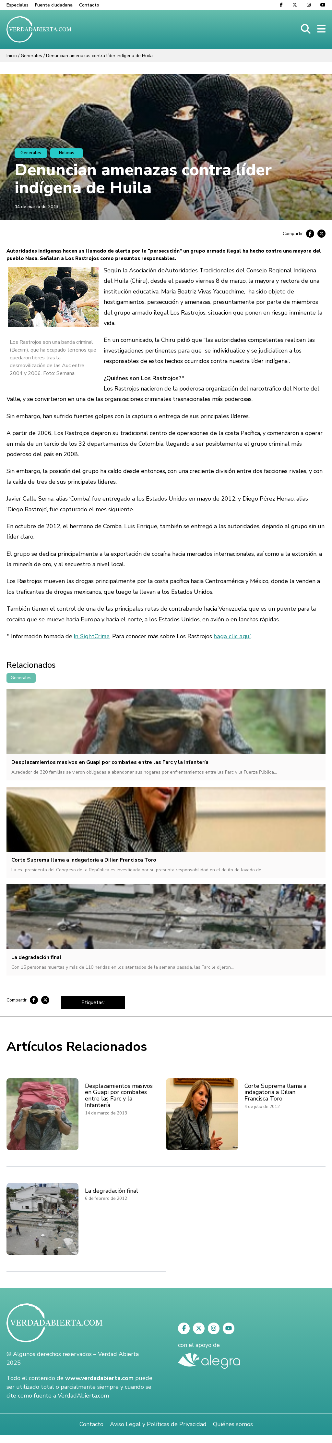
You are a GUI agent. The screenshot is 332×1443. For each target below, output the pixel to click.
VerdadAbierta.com (83, 1395)
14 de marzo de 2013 (36, 207)
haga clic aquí (232, 636)
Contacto (89, 5)
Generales (31, 56)
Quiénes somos (233, 1424)
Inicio (11, 56)
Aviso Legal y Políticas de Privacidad (158, 1424)
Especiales (17, 5)
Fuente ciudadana (54, 5)
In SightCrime (92, 636)
